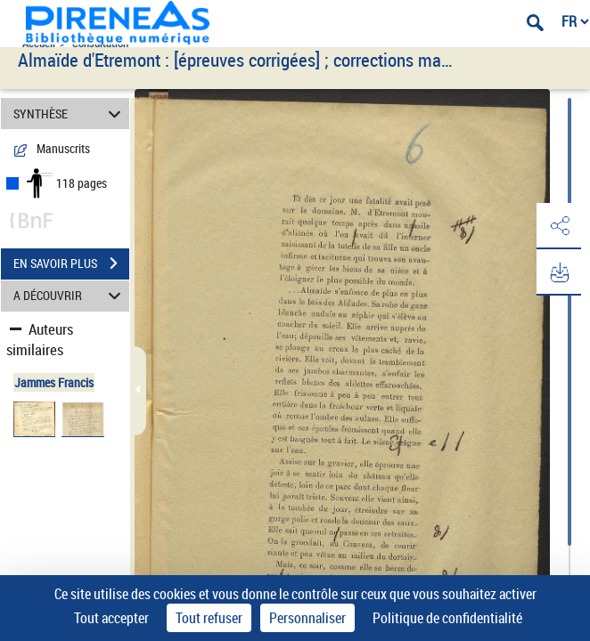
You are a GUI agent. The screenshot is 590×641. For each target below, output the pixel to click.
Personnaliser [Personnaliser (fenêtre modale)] (307, 618)
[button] (559, 226)
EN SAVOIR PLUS (71, 263)
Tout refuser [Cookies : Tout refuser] (209, 618)
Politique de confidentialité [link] (447, 618)
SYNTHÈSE (69, 113)
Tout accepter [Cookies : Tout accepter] (111, 618)
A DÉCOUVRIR (69, 296)
